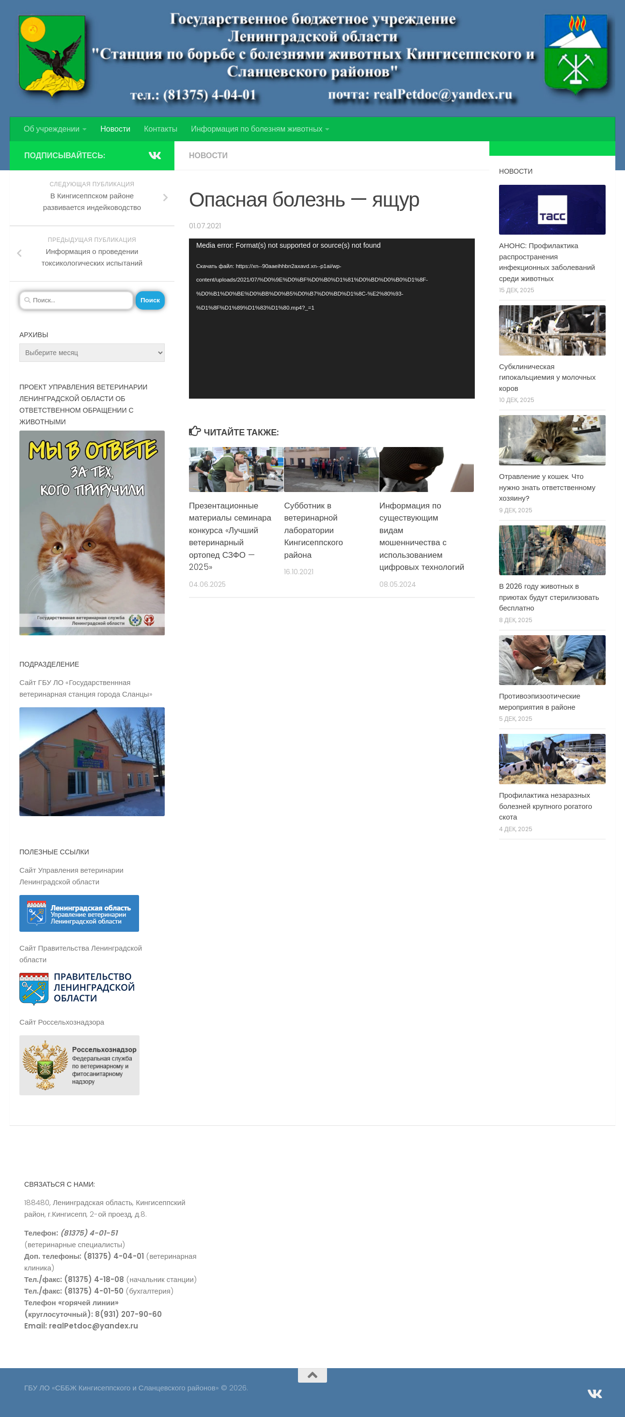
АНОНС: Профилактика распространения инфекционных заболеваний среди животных (547, 261)
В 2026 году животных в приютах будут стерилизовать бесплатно (549, 597)
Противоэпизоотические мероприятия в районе (539, 701)
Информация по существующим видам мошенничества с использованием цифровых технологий (421, 536)
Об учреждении (51, 128)
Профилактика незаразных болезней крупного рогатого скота (545, 806)
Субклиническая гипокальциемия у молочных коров (547, 377)
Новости (115, 128)
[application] (332, 319)
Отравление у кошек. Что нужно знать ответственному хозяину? (547, 487)
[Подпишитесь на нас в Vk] (154, 155)
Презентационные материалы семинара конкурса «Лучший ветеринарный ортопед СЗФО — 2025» (230, 536)
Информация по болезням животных (256, 128)
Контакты (160, 128)
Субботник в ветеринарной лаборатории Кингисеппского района (313, 530)
